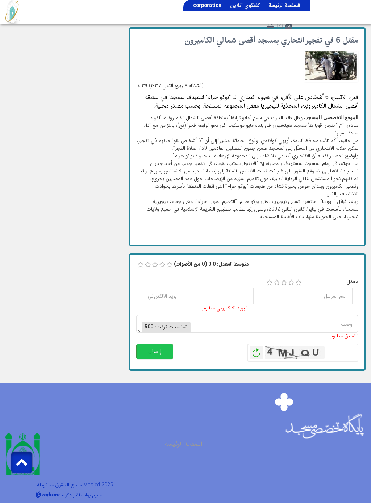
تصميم (98, 495)
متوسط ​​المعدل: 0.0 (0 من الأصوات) (211, 264)
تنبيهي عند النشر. (222, 351)
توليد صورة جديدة (256, 352)
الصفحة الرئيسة (183, 444)
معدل (352, 282)
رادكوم (68, 495)
